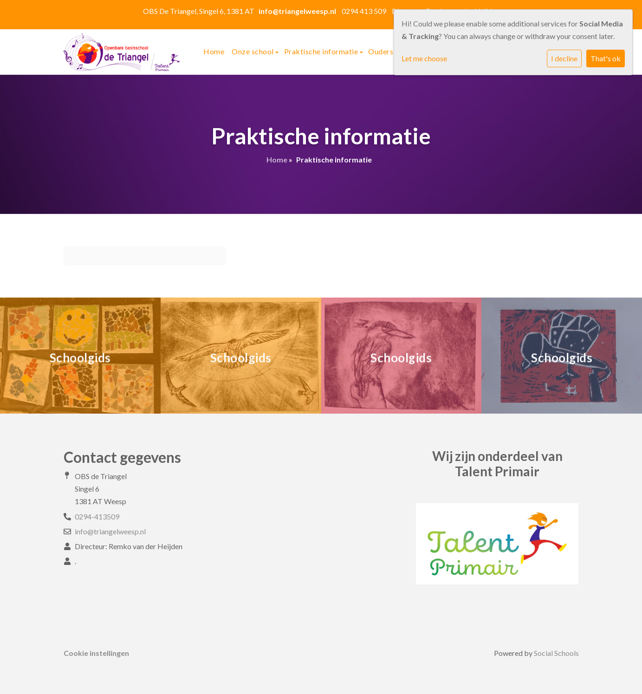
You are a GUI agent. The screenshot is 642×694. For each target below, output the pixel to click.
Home (213, 51)
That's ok (605, 58)
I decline (564, 58)
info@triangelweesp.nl (110, 531)
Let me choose (424, 58)
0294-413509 (97, 516)
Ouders (381, 51)
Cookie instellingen (96, 653)
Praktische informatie (322, 51)
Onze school (253, 51)
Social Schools (556, 653)
